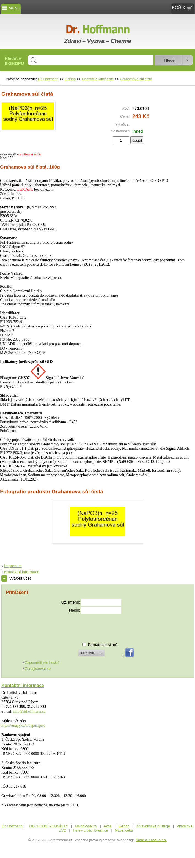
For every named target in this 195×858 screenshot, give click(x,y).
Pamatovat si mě (102, 645)
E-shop (70, 79)
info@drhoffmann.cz (29, 711)
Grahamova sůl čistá (136, 79)
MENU (11, 8)
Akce (107, 826)
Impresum (13, 566)
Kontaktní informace (21, 572)
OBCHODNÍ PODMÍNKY (48, 826)
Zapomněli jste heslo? (42, 662)
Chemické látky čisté (98, 79)
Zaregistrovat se (38, 669)
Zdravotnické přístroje (153, 826)
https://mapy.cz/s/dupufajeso (23, 725)
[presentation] (86, 625)
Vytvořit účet (16, 578)
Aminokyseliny (86, 826)
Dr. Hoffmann (48, 79)
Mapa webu (124, 830)
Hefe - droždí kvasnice (90, 830)
